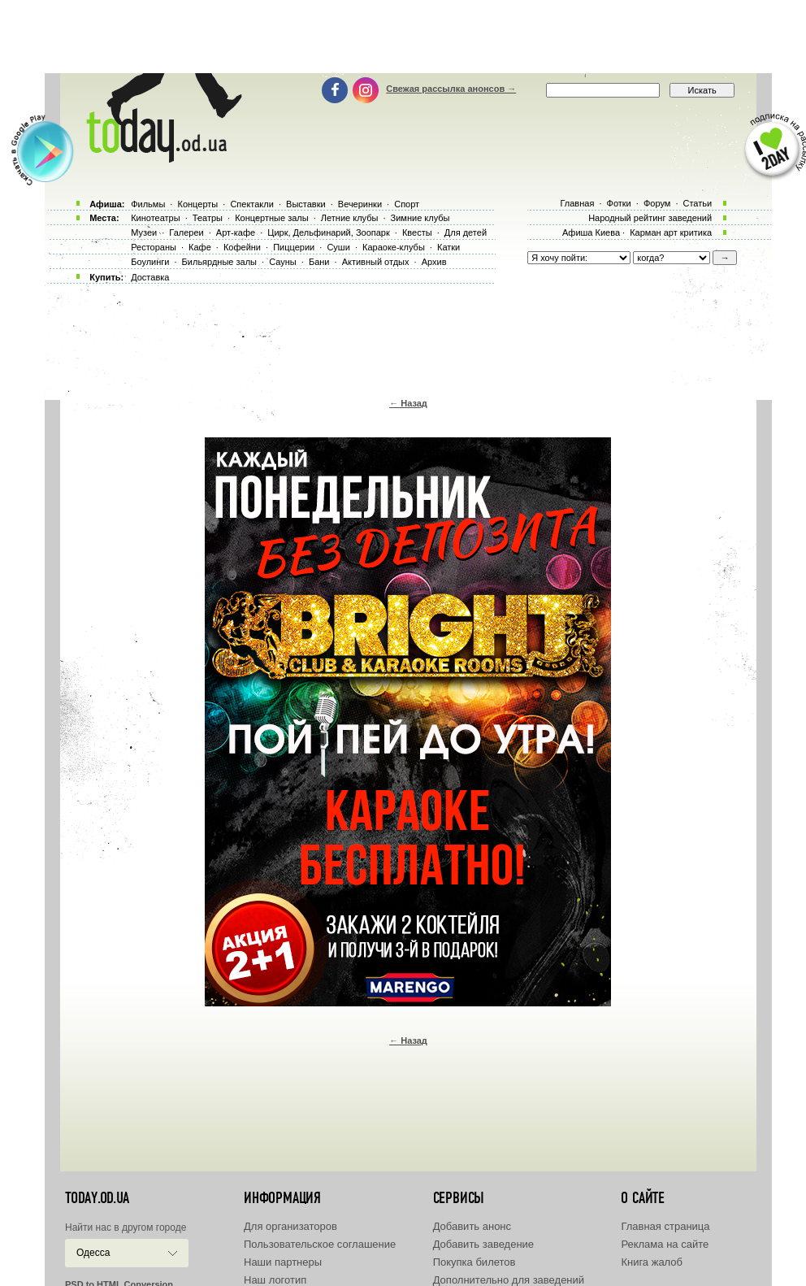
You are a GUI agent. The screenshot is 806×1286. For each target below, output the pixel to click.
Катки (448, 247)
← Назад (408, 403)
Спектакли (252, 204)
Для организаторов (290, 1226)
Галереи (186, 232)
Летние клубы (350, 218)
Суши (338, 247)
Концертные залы (271, 218)
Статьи (698, 203)
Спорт (406, 204)
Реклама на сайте (664, 1244)
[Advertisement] (403, 36)
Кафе (199, 247)
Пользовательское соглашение (320, 1244)
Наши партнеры (283, 1262)
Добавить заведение (483, 1244)
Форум (657, 203)
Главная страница (665, 1226)
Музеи (144, 232)
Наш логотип (275, 1280)
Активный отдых (376, 262)
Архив (434, 262)
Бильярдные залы (219, 262)
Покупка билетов (474, 1262)
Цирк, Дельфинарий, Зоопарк (328, 232)
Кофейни (242, 247)
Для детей (465, 232)
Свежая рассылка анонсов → (451, 88)
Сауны (283, 262)
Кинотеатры (155, 218)
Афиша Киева (591, 232)
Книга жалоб (651, 1262)
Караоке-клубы (393, 247)
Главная (577, 203)
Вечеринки (360, 204)
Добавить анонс (472, 1226)
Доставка (150, 277)
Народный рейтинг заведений (650, 218)
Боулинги (150, 262)
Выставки (306, 204)
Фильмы (148, 204)
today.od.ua (97, 1198)
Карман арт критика (671, 232)
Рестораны (153, 247)
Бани (319, 262)
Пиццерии (293, 247)
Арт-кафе (235, 232)
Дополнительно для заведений (508, 1280)
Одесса (93, 1252)
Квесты (417, 232)
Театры (208, 218)
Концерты (197, 204)
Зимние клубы (420, 218)
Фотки (619, 203)
